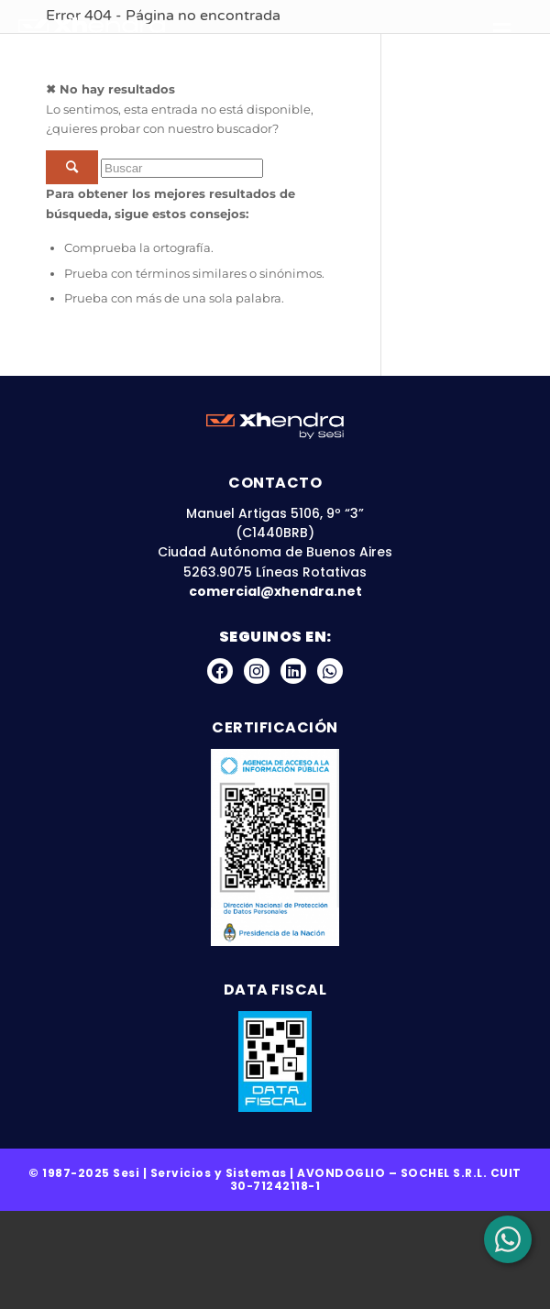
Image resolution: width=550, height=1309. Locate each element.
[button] (509, 31)
